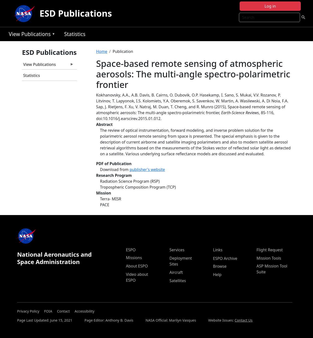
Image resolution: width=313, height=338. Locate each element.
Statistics (74, 34)
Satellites (177, 280)
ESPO (131, 250)
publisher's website (147, 169)
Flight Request (270, 250)
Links (218, 250)
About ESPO (137, 266)
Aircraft (176, 272)
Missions (134, 257)
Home (101, 51)
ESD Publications (76, 13)
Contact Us (243, 320)
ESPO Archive (225, 258)
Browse (219, 266)
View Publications (30, 35)
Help (217, 274)
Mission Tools (269, 258)
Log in (270, 6)
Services (176, 250)
